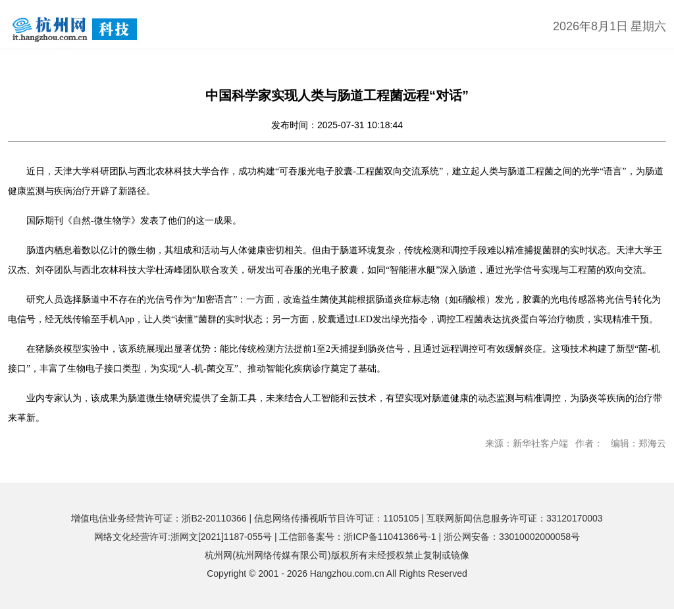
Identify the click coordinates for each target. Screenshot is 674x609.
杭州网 (218, 555)
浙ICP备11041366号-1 (390, 536)
